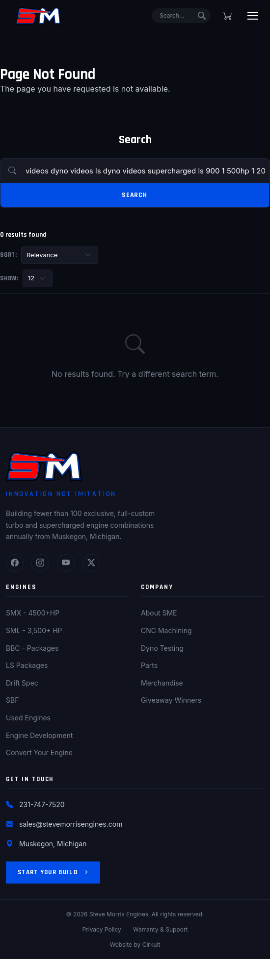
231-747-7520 (42, 804)
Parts (149, 665)
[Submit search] (202, 16)
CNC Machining (166, 630)
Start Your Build (53, 872)
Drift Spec (22, 683)
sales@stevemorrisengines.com (70, 824)
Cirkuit (151, 944)
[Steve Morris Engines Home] (38, 16)
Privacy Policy (101, 929)
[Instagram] (40, 563)
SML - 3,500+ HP (34, 630)
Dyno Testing (162, 648)
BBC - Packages (32, 648)
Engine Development (39, 735)
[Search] (181, 15)
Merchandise (162, 683)
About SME (159, 613)
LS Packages (27, 665)
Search (134, 195)
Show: (9, 278)
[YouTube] (66, 563)
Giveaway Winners (171, 700)
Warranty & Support (160, 929)
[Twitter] (91, 563)
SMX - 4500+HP (32, 613)
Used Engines (28, 717)
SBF (12, 700)
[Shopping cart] (227, 16)
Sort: (8, 255)
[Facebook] (15, 563)
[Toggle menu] (252, 16)
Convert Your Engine (39, 752)
